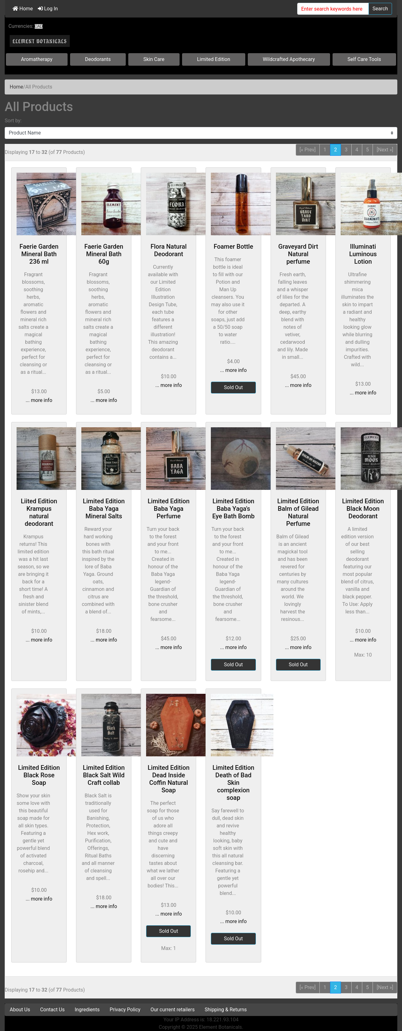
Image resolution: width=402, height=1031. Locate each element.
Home (23, 9)
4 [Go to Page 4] (356, 150)
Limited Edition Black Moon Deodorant (363, 508)
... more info (39, 400)
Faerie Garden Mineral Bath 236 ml (38, 254)
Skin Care (153, 59)
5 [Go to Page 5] (367, 150)
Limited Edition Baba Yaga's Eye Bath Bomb (233, 508)
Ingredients (87, 1010)
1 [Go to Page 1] (324, 150)
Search (380, 9)
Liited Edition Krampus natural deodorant (39, 512)
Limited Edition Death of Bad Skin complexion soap (233, 782)
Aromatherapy (36, 59)
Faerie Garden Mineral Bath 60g (103, 254)
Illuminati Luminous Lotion (363, 254)
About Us (20, 1010)
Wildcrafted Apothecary (289, 59)
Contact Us (52, 1010)
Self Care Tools (364, 59)
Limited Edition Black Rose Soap (39, 775)
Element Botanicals (220, 1027)
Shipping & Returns (226, 1010)
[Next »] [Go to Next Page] (385, 150)
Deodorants (98, 59)
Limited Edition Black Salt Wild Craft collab (104, 775)
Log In (48, 9)
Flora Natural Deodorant (168, 250)
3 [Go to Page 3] (346, 150)
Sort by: (13, 121)
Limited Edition (213, 59)
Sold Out (233, 387)
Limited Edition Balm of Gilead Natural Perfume (298, 512)
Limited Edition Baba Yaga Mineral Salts (104, 508)
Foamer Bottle (233, 246)
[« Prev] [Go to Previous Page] (308, 150)
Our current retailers (172, 1010)
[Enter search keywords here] (333, 9)
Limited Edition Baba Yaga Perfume (169, 508)
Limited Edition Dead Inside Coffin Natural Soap (169, 779)
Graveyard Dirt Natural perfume (298, 254)
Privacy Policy (124, 1010)
